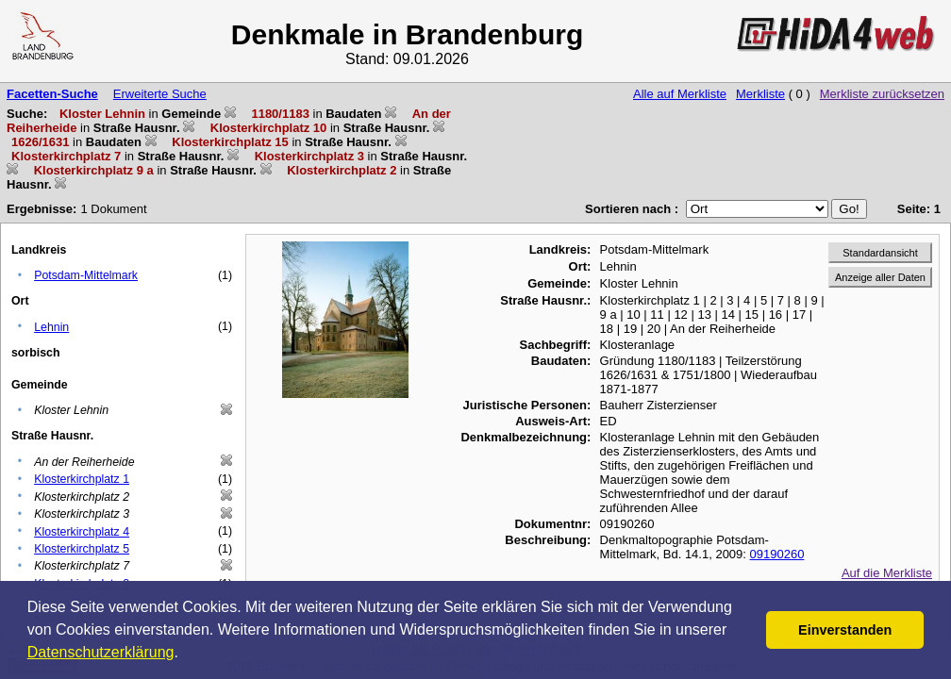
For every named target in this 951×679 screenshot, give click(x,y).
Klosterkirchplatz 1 (81, 479)
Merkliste (760, 94)
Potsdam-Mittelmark (86, 275)
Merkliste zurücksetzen (882, 94)
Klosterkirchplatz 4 (81, 531)
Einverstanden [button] (845, 630)
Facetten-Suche (52, 94)
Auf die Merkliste (887, 573)
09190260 (777, 554)
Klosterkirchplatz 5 (81, 548)
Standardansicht (880, 252)
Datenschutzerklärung (101, 652)
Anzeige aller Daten (880, 277)
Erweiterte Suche (160, 94)
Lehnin (51, 327)
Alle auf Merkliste (679, 94)
